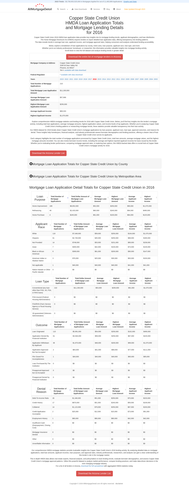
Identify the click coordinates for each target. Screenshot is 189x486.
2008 (132, 79)
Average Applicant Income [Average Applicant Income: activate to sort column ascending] (132, 199)
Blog (106, 9)
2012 (113, 79)
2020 (76, 79)
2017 (90, 79)
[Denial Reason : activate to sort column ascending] (41, 390)
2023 (62, 79)
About (117, 9)
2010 (123, 79)
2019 (80, 79)
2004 (151, 79)
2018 (85, 79)
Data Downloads (79, 9)
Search (62, 9)
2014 (104, 79)
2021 (71, 79)
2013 (109, 79)
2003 (156, 79)
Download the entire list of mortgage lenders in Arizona (94, 57)
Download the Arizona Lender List (48, 153)
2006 (141, 79)
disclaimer (119, 484)
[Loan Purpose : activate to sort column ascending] (40, 198)
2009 (127, 79)
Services (95, 9)
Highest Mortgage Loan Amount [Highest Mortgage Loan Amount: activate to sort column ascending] (117, 199)
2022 (66, 79)
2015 (99, 79)
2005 (146, 79)
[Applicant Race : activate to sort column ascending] (41, 225)
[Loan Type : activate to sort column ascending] (42, 281)
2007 (137, 79)
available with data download (75, 70)
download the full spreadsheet (92, 466)
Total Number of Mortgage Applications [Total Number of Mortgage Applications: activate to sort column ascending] (57, 199)
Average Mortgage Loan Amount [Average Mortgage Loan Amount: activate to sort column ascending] (100, 199)
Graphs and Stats (130, 2)
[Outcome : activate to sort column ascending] (41, 324)
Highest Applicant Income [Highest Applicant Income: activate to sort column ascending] (148, 199)
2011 (118, 79)
